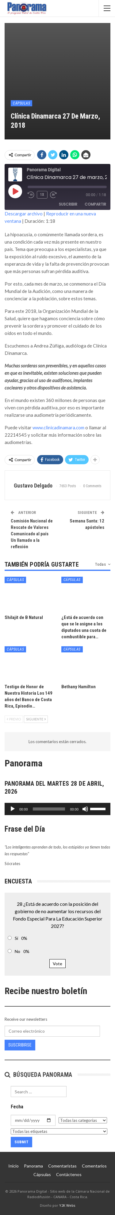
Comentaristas (62, 1165)
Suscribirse (20, 1044)
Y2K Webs (67, 1205)
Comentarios (94, 1165)
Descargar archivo (24, 213)
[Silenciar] (85, 809)
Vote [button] (57, 963)
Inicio (13, 1165)
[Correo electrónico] (52, 1031)
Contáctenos (69, 1174)
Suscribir (68, 204)
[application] (57, 809)
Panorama (33, 1165)
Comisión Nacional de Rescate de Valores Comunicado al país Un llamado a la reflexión (32, 533)
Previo (14, 719)
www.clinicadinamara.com (58, 427)
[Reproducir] (13, 809)
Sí (16, 938)
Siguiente (36, 719)
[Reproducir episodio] (15, 191)
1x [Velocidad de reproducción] (42, 194)
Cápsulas (21, 103)
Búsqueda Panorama (38, 1074)
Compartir (95, 204)
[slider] (49, 809)
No (17, 951)
